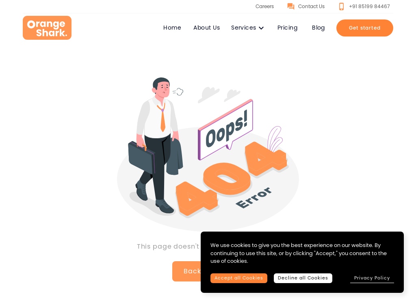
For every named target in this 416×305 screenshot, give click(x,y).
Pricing (287, 28)
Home (172, 28)
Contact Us (306, 6)
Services (248, 28)
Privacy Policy (372, 278)
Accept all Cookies (238, 278)
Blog (318, 28)
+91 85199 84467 (364, 6)
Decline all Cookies (303, 278)
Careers (259, 6)
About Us (206, 28)
